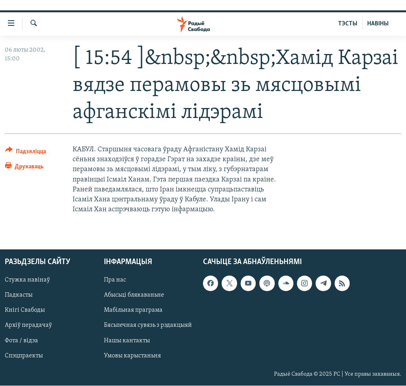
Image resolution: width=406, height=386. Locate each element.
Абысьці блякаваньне (134, 295)
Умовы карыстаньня (132, 356)
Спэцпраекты (24, 356)
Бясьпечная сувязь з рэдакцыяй (148, 325)
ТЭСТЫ (347, 24)
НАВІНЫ (378, 24)
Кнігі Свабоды (25, 310)
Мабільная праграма (133, 310)
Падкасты (19, 295)
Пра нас (115, 280)
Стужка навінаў (27, 280)
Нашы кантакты (127, 341)
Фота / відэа (21, 341)
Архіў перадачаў (28, 325)
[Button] (25, 153)
